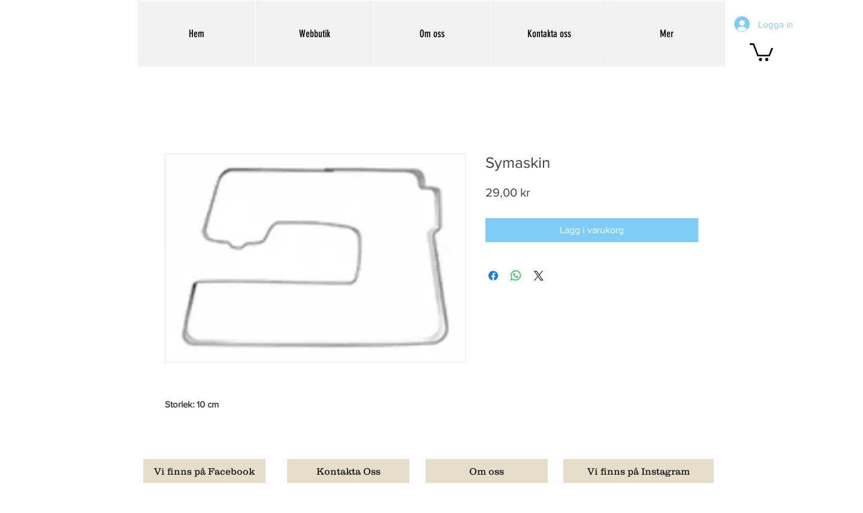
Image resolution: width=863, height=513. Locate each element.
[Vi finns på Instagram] (638, 471)
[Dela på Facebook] (493, 275)
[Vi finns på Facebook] (204, 471)
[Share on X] (539, 275)
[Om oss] (487, 471)
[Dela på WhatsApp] (516, 275)
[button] (761, 51)
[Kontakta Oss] (348, 471)
